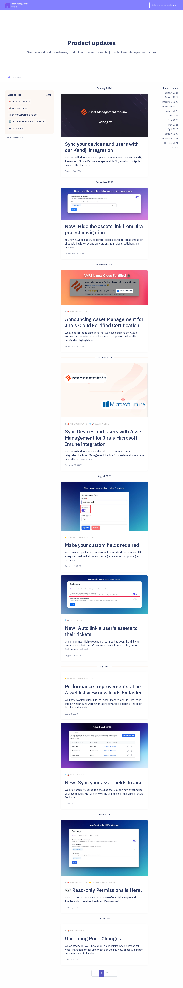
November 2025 (170, 106)
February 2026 (171, 92)
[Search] (28, 77)
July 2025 (173, 115)
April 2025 (173, 129)
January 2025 (171, 134)
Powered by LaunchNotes (16, 137)
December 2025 (170, 101)
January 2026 (171, 97)
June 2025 (173, 120)
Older (175, 147)
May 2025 (173, 124)
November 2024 (170, 138)
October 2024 (171, 143)
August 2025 (171, 111)
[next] (113, 973)
